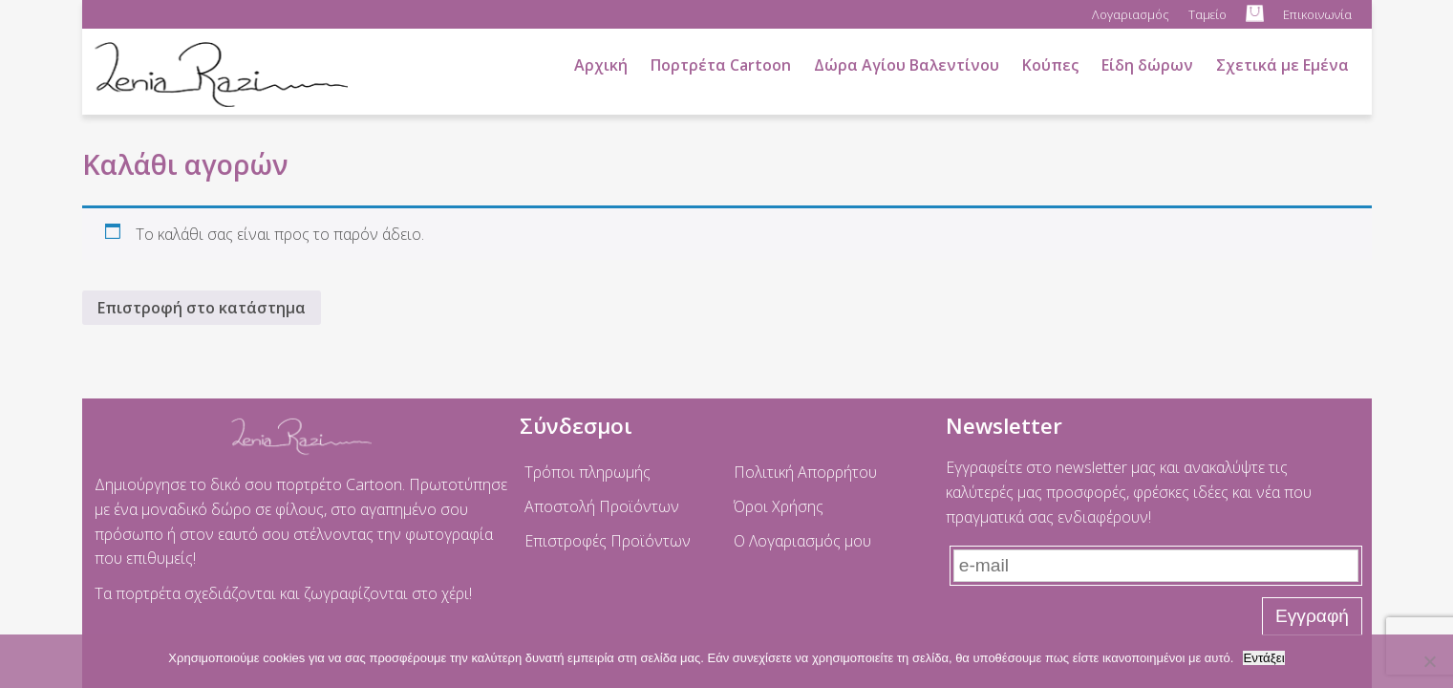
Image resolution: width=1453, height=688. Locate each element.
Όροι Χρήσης (778, 506)
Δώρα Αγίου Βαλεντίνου (906, 64)
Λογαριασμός (1130, 14)
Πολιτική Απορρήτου (805, 472)
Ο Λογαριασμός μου (802, 540)
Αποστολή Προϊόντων (601, 506)
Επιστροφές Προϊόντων (607, 540)
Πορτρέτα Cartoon (721, 64)
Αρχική (601, 64)
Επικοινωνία (1317, 14)
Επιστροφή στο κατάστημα (201, 307)
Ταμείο (1207, 14)
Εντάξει (1263, 658)
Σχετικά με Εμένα (1282, 64)
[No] (1429, 661)
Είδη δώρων (1147, 64)
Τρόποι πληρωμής (587, 472)
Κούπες (1050, 64)
